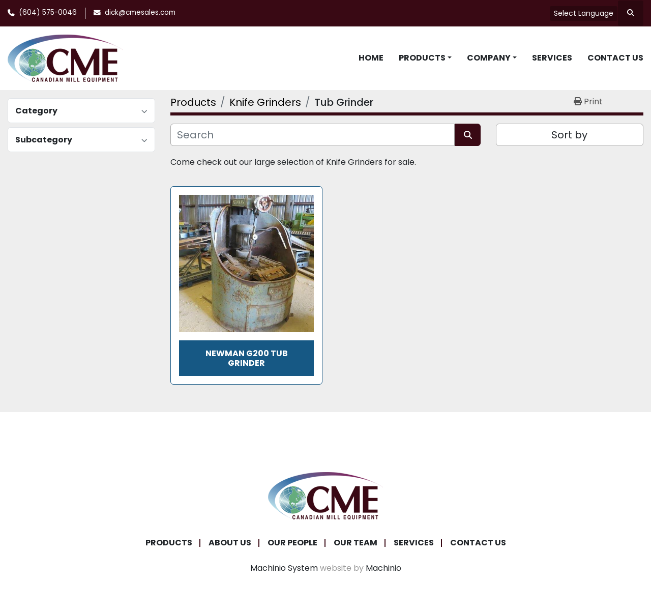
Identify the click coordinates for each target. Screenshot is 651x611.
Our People (292, 542)
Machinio (383, 568)
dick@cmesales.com (140, 12)
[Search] (312, 135)
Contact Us (615, 58)
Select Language (583, 13)
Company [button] (489, 58)
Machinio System (284, 568)
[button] (425, 58)
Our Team (355, 542)
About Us (230, 542)
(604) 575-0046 (48, 12)
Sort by (569, 135)
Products (422, 58)
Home (371, 58)
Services (552, 58)
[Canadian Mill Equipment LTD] (325, 495)
